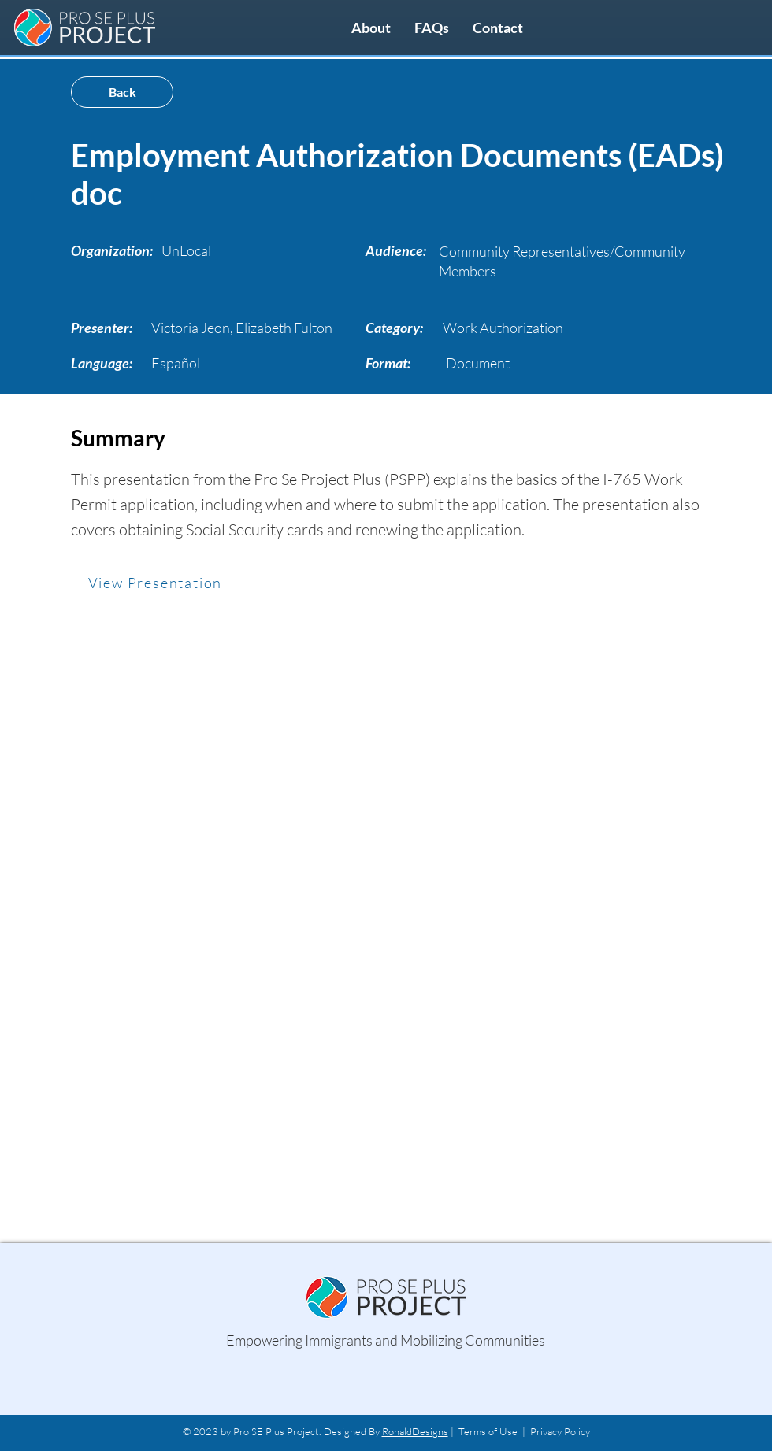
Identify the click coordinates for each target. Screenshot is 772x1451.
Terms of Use (488, 1431)
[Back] (122, 92)
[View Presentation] (157, 582)
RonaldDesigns (415, 1431)
